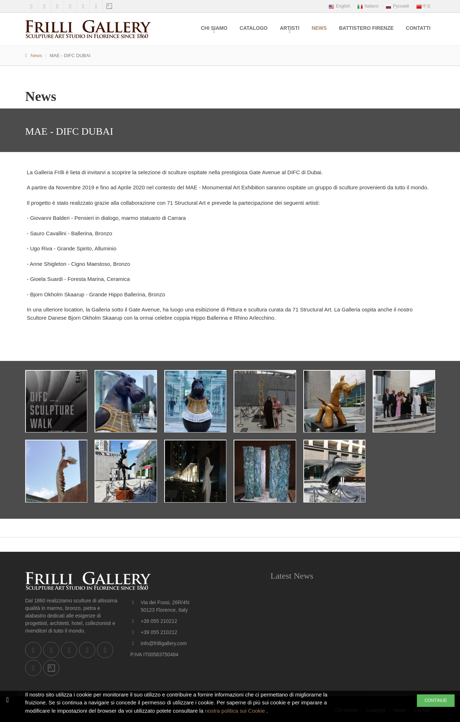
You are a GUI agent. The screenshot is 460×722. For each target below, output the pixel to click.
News (36, 55)
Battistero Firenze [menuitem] (366, 28)
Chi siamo (214, 28)
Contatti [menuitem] (418, 28)
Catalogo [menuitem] (254, 28)
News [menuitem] (319, 28)
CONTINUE (435, 700)
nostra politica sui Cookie (235, 711)
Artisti (289, 28)
